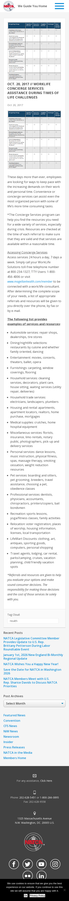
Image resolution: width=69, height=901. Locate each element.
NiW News (10, 731)
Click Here (46, 780)
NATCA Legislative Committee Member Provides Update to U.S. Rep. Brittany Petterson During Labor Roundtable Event (31, 643)
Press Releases (14, 747)
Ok (25, 895)
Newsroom (11, 737)
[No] (64, 890)
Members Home (14, 758)
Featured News (14, 715)
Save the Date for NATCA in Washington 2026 (32, 671)
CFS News (10, 726)
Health (13, 621)
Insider (8, 742)
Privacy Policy (37, 895)
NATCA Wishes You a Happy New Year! (30, 664)
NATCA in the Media (17, 753)
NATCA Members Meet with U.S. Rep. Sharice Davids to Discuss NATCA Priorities (30, 682)
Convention (11, 721)
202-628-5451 (27, 797)
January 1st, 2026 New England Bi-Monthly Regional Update (33, 657)
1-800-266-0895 (49, 797)
